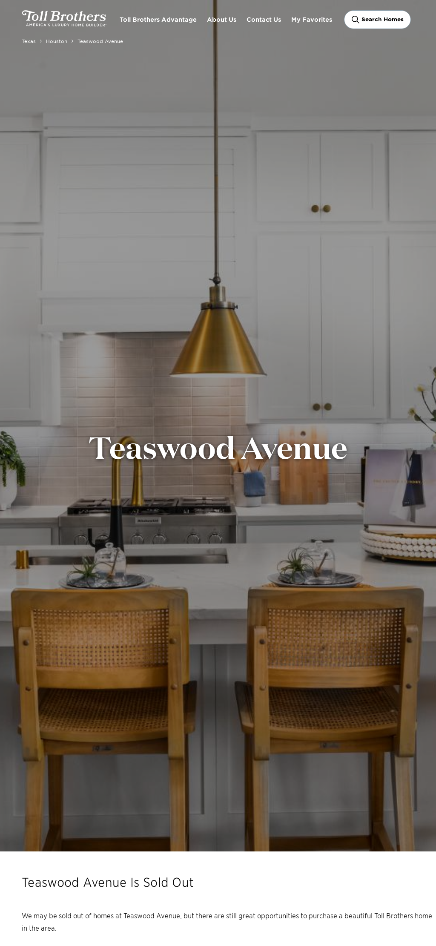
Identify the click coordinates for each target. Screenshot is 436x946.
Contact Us (264, 19)
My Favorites (311, 19)
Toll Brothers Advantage (158, 19)
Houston (56, 41)
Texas (29, 41)
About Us (221, 19)
